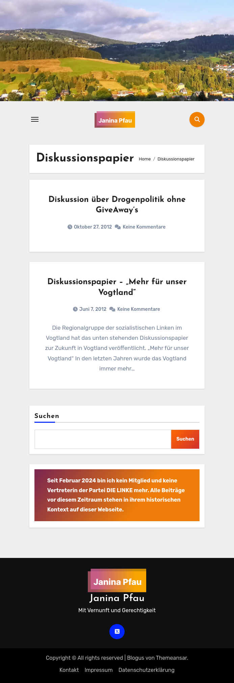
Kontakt (69, 670)
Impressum (98, 670)
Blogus (135, 658)
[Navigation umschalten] (34, 119)
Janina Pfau (117, 598)
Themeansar (171, 658)
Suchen (46, 416)
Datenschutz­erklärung (147, 670)
